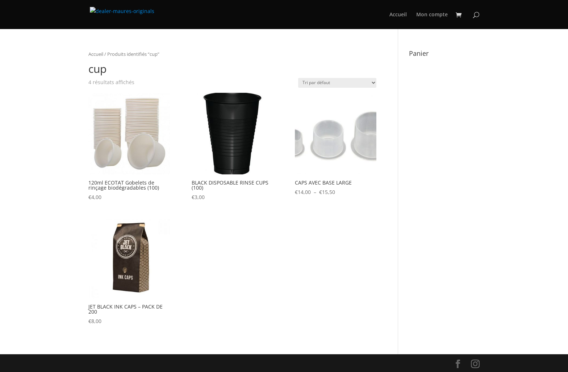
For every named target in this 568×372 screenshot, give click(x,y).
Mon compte (432, 15)
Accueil (398, 15)
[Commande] (337, 83)
